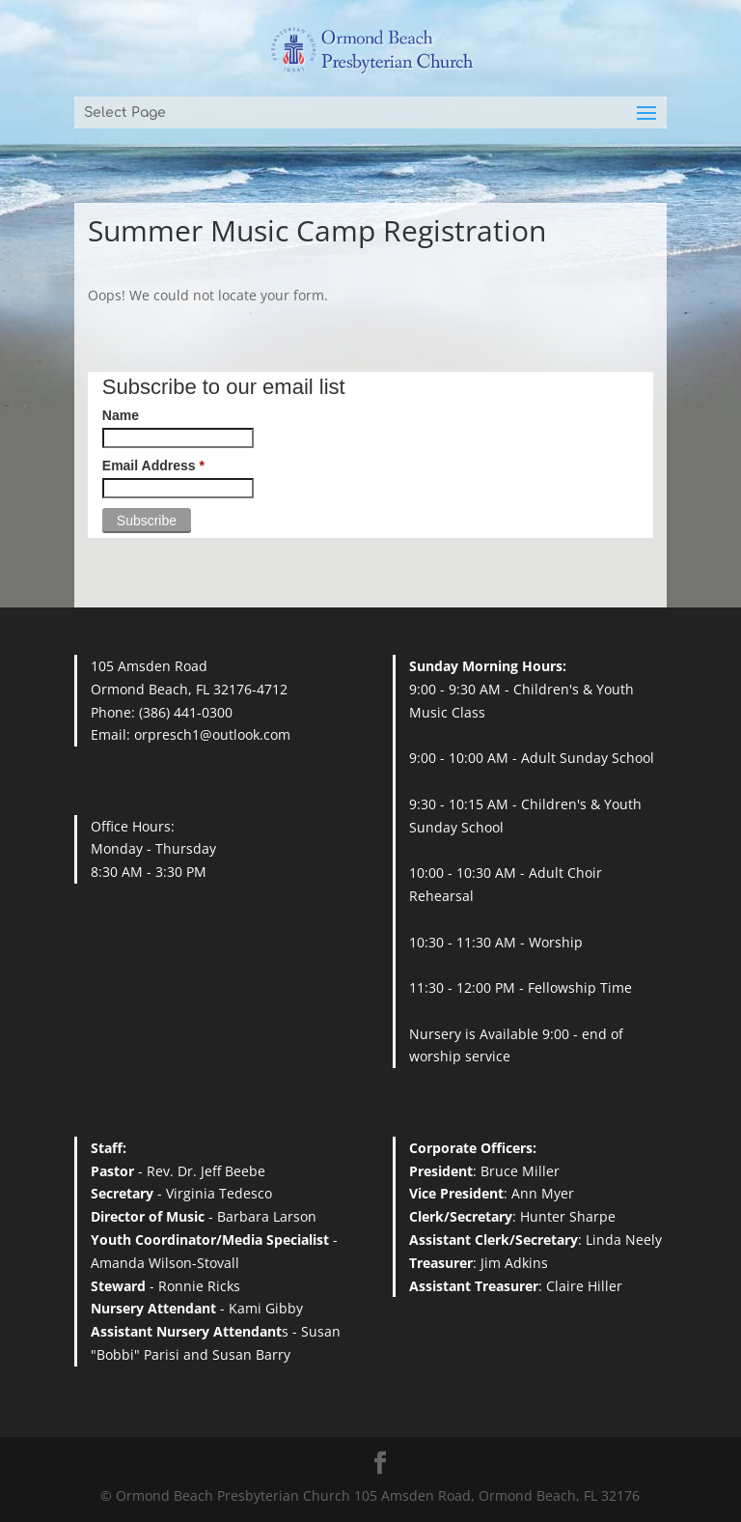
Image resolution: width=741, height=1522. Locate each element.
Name (120, 415)
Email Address (153, 465)
